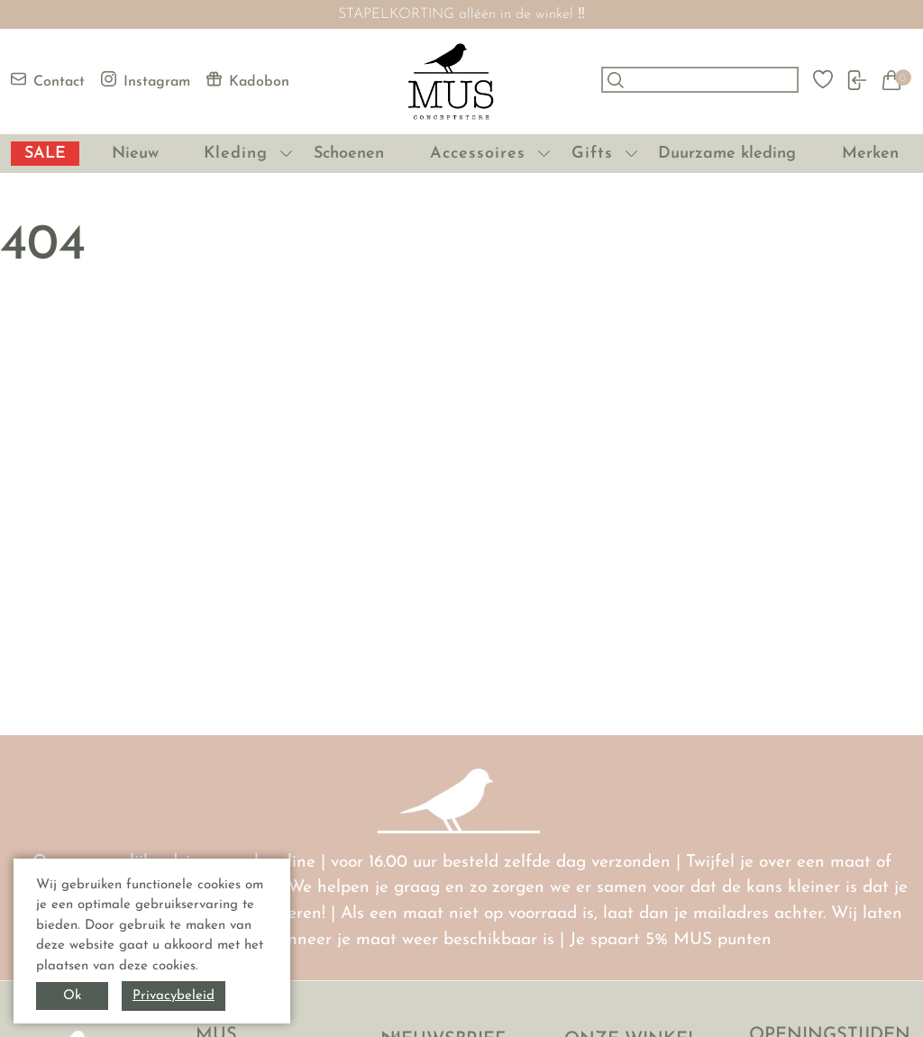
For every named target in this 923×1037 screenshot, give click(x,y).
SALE (45, 153)
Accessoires (477, 153)
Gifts (592, 153)
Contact (48, 80)
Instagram (145, 80)
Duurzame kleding (727, 153)
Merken (870, 153)
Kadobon (247, 80)
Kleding (236, 153)
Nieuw (135, 153)
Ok (72, 996)
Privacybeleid (174, 996)
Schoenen (349, 153)
